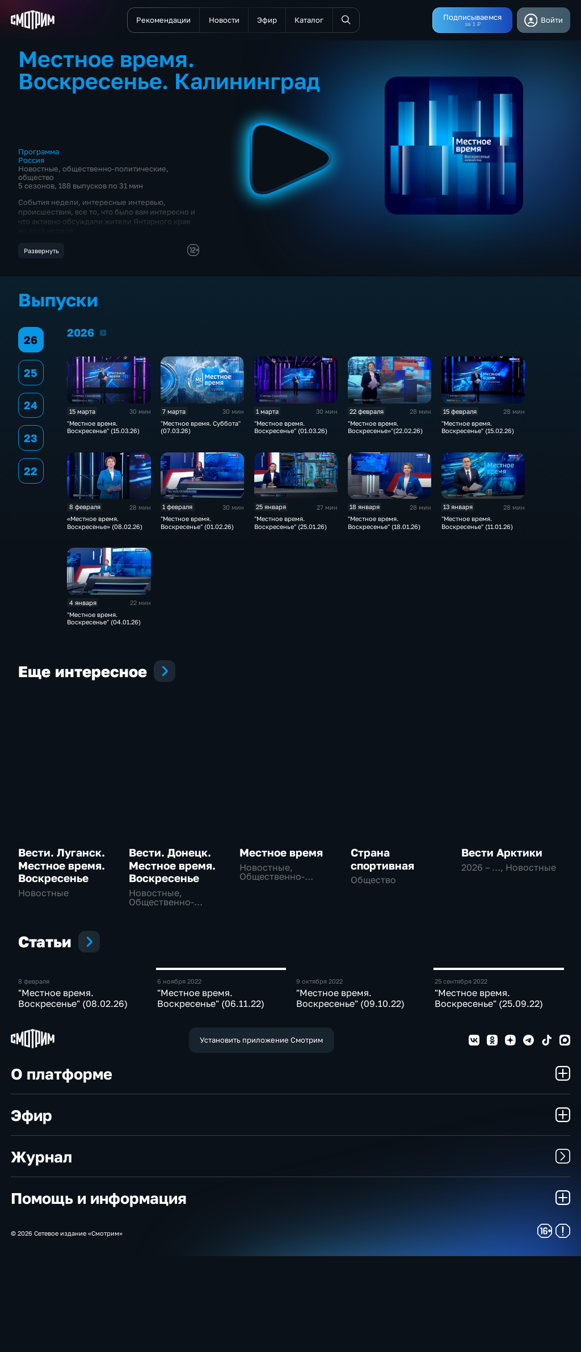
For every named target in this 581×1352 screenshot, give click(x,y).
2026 (103, 336)
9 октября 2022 (319, 1076)
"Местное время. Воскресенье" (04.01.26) (104, 621)
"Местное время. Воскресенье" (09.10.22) (350, 1093)
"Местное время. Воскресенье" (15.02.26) (477, 430)
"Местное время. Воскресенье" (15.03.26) (103, 430)
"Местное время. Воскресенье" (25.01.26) (290, 525)
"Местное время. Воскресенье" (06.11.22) (210, 1093)
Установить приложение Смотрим (261, 1135)
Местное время (281, 856)
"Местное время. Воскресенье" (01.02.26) (197, 525)
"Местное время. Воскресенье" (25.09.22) (489, 1093)
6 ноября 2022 (179, 1076)
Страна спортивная (382, 862)
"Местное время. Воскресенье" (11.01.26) (477, 525)
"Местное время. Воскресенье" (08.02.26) (73, 1093)
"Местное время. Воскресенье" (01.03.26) (290, 430)
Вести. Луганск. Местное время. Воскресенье (61, 869)
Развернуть (41, 250)
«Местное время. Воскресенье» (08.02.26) (104, 525)
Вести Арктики (501, 856)
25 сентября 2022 (461, 1076)
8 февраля (33, 1076)
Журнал (290, 1251)
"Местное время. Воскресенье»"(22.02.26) (385, 430)
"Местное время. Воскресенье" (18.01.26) (384, 525)
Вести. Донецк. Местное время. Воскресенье (172, 869)
